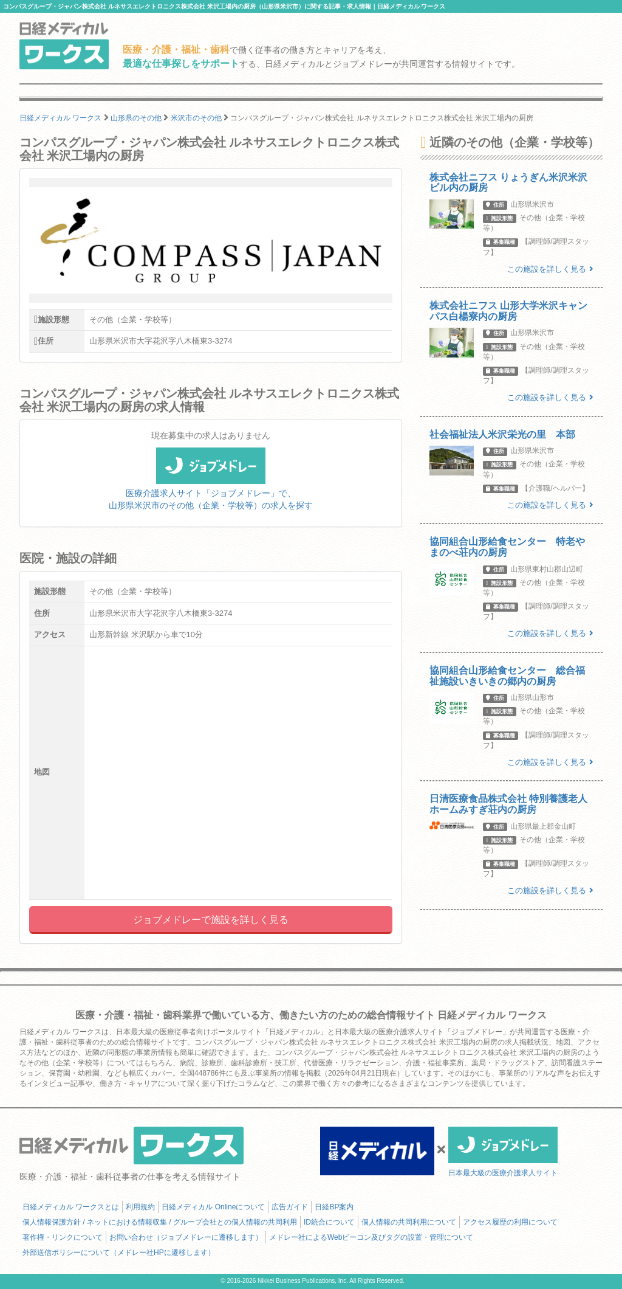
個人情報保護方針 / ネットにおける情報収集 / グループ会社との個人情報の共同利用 (159, 1222)
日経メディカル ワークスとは (70, 1207)
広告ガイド (290, 1207)
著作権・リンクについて (62, 1237)
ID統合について (329, 1222)
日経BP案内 (334, 1207)
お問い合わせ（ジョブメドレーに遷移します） (185, 1237)
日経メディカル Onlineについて (213, 1207)
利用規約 (140, 1207)
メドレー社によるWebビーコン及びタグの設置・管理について (371, 1237)
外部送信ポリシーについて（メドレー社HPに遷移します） (118, 1252)
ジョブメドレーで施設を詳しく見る (211, 919)
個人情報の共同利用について (408, 1222)
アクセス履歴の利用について (510, 1222)
